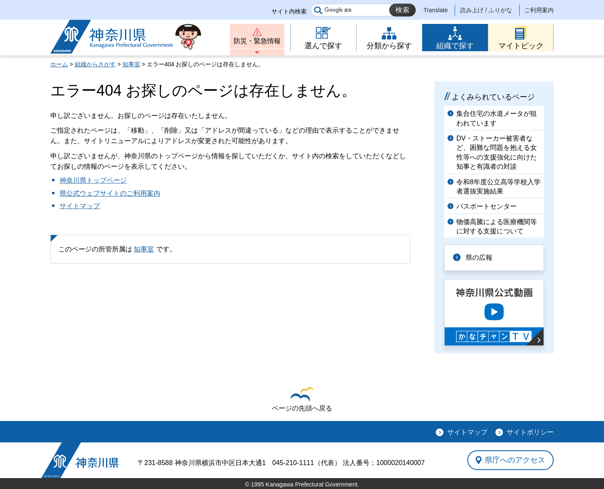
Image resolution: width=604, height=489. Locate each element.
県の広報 (479, 257)
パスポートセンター (486, 206)
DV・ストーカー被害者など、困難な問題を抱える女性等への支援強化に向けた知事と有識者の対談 (496, 152)
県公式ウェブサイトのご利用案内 (110, 193)
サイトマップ (80, 205)
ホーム (59, 64)
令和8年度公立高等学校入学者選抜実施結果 (498, 186)
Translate (436, 10)
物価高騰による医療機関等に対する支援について (496, 226)
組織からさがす (95, 64)
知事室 (131, 64)
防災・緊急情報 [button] (257, 40)
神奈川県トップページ (93, 180)
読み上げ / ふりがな (486, 10)
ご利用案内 (539, 10)
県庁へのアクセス (515, 460)
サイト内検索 (289, 11)
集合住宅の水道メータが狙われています (496, 118)
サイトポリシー (530, 432)
